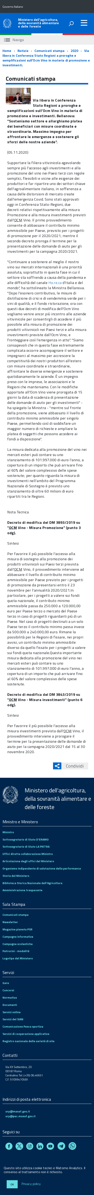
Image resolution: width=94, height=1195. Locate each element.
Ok (12, 1184)
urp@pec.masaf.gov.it (20, 1116)
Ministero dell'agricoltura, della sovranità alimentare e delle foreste (38, 23)
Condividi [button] (72, 765)
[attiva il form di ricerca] (71, 23)
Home (6, 50)
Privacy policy (31, 1183)
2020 (74, 50)
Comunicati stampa (50, 50)
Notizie (22, 50)
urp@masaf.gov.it (17, 1111)
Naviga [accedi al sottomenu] (14, 40)
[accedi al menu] (84, 22)
